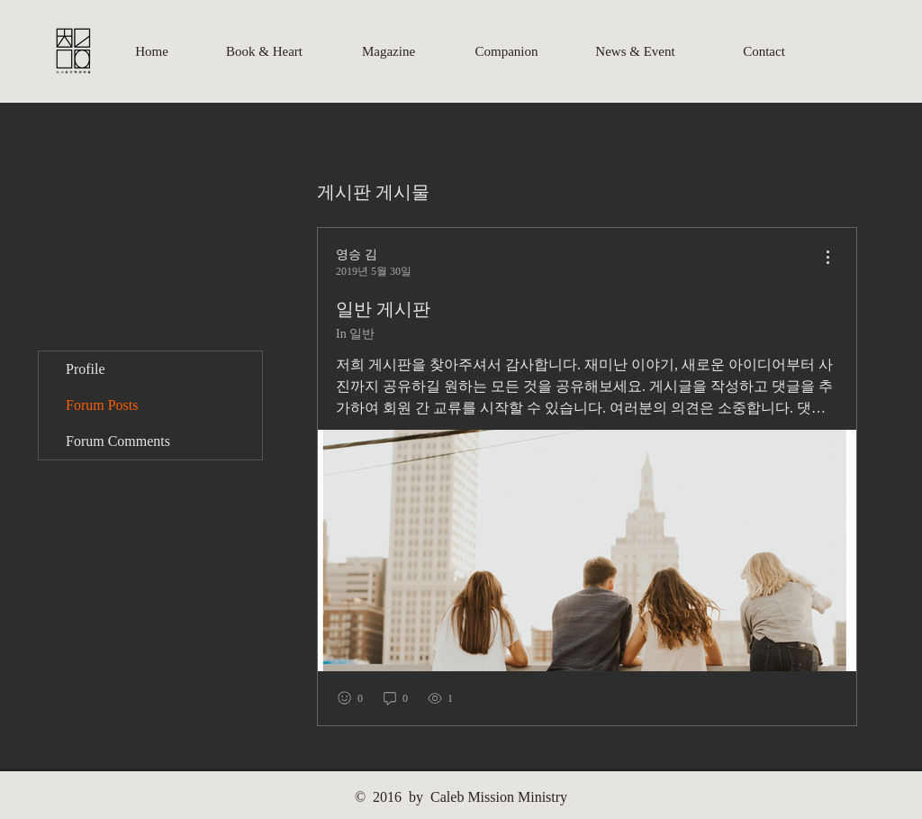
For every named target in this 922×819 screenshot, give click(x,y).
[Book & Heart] (264, 51)
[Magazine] (388, 51)
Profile (85, 369)
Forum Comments (118, 441)
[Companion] (506, 51)
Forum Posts (102, 405)
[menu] (827, 258)
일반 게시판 (383, 309)
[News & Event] (635, 51)
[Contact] (764, 51)
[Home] (152, 51)
